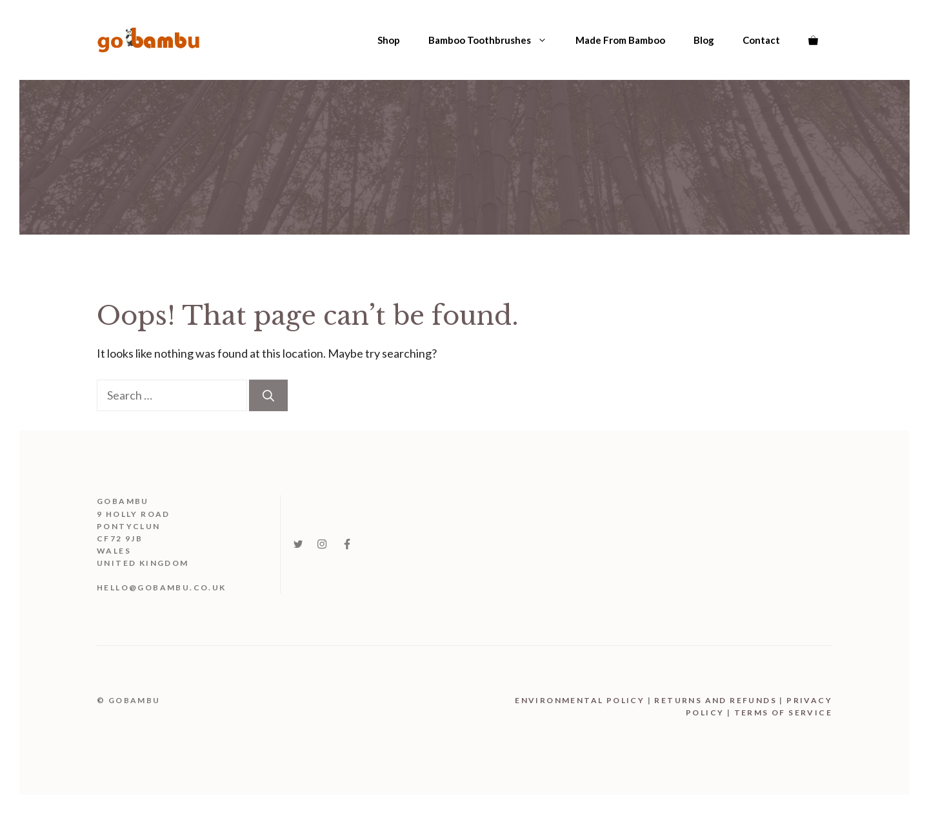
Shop (388, 40)
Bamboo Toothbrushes (494, 40)
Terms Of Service (783, 712)
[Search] (268, 395)
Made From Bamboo (620, 40)
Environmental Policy (579, 700)
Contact (761, 40)
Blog (704, 40)
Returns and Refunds (715, 700)
